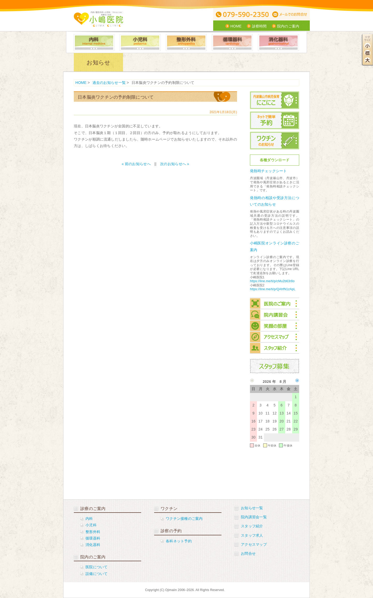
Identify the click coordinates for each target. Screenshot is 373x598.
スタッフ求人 (252, 535)
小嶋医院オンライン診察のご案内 (274, 246)
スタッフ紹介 (274, 348)
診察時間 (259, 26)
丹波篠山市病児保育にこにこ (274, 100)
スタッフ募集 (274, 366)
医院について (96, 567)
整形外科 (186, 42)
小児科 (140, 42)
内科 (94, 42)
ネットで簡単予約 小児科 (274, 120)
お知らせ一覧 (252, 508)
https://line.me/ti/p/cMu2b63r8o (272, 281)
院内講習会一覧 (254, 517)
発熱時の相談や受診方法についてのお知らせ (274, 201)
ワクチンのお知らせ (274, 140)
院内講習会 (274, 314)
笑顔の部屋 (274, 325)
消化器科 (278, 42)
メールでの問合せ (290, 15)
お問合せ (248, 553)
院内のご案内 (288, 26)
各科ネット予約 (179, 541)
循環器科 (232, 42)
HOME (236, 26)
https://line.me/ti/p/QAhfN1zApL (273, 289)
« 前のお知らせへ (136, 164)
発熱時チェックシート (268, 171)
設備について (96, 574)
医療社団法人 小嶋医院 (98, 19)
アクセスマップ (274, 336)
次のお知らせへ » (174, 164)
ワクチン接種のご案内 (184, 518)
